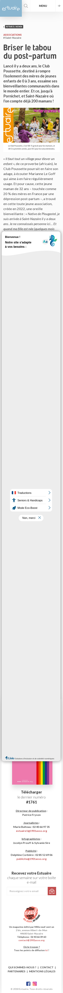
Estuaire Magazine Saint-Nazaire (11, 8)
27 (12, 591)
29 (25, 591)
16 (51, 601)
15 (45, 601)
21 (38, 606)
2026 (35, 581)
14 (38, 601)
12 (25, 601)
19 (25, 606)
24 (12, 611)
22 (45, 606)
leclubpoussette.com (19, 650)
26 (25, 611)
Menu (43, 5)
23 (51, 606)
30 (31, 591)
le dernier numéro (31, 797)
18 (18, 606)
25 (18, 611)
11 (18, 601)
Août (28, 581)
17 (12, 606)
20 (31, 606)
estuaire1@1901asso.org (31, 830)
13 (31, 601)
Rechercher (26, 6)
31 (38, 591)
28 (18, 591)
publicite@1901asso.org (31, 858)
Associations (12, 34)
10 (12, 601)
